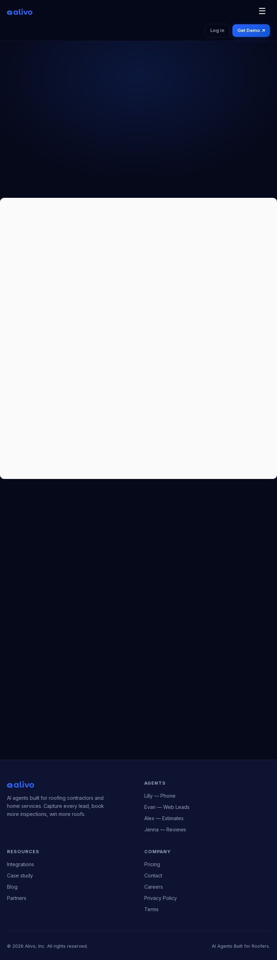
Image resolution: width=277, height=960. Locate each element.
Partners (16, 898)
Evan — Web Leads (167, 807)
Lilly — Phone (160, 796)
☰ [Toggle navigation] (262, 11)
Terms (151, 909)
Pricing (152, 864)
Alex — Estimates (164, 818)
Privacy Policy (160, 898)
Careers (153, 887)
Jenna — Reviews (165, 829)
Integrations (20, 864)
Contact (153, 875)
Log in (217, 30)
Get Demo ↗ (251, 30)
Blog (12, 887)
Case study (20, 875)
